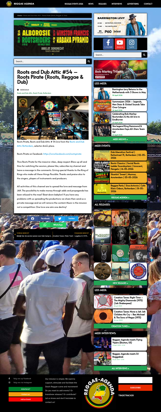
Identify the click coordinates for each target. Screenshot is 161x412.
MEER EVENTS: (102, 145)
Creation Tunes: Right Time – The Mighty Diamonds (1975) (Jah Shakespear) (128, 300)
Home (19, 15)
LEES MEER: (101, 83)
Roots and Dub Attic (24, 93)
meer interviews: (105, 333)
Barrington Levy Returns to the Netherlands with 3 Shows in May (129, 91)
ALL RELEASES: (102, 204)
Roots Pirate (37, 93)
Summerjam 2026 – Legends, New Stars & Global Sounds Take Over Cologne (128, 104)
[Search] (89, 61)
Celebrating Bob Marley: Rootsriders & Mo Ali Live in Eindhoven (126, 116)
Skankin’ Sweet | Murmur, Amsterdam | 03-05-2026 (124, 176)
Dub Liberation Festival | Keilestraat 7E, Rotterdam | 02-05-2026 (128, 154)
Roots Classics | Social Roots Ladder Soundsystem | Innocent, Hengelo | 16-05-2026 (127, 166)
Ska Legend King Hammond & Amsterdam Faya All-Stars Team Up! (128, 128)
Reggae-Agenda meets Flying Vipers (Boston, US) (127, 341)
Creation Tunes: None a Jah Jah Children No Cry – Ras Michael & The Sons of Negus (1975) (129, 314)
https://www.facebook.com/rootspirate (62, 153)
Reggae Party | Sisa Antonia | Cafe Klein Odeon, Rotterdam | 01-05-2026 (128, 188)
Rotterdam (47, 93)
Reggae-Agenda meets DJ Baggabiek (125, 355)
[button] (40, 218)
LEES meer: (101, 290)
